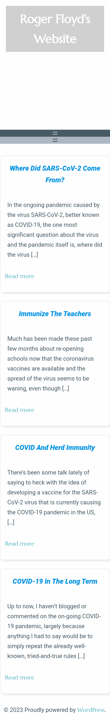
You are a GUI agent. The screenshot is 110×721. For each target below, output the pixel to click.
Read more (22, 278)
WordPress (91, 710)
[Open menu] (55, 133)
